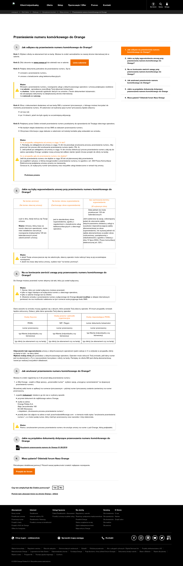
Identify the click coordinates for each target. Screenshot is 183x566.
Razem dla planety (160, 551)
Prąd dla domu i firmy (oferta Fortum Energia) (100, 551)
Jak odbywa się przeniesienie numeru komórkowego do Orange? (143, 51)
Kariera (117, 516)
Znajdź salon (119, 519)
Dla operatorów (108, 516)
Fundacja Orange (76, 551)
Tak (55, 488)
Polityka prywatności (97, 548)
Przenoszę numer (17, 519)
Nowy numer (16, 513)
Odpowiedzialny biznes (59, 551)
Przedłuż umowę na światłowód (40, 522)
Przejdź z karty (16, 522)
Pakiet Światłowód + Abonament (63, 513)
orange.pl (15, 12)
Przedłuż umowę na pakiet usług (63, 516)
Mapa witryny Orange (83, 528)
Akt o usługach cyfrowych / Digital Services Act (123, 548)
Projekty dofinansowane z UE (152, 548)
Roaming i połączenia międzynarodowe (89, 516)
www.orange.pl (40, 62)
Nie (61, 488)
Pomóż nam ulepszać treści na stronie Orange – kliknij (35, 494)
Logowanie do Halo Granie (39, 551)
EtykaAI (84, 548)
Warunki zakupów (50, 548)
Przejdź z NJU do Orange (20, 525)
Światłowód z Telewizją (37, 519)
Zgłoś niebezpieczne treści (85, 525)
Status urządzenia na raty (84, 522)
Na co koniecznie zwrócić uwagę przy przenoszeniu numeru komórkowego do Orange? (144, 71)
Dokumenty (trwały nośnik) (127, 551)
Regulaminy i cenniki (83, 513)
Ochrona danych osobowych (68, 548)
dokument (27, 395)
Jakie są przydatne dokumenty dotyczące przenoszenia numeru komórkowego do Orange (147, 90)
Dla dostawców (108, 519)
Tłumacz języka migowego (44, 554)
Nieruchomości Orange (19, 551)
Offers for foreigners (18, 528)
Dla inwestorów (108, 513)
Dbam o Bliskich (145, 551)
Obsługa (35, 12)
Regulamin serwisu (34, 548)
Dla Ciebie (25, 12)
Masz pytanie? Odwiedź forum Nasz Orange (146, 98)
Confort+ (59, 554)
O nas (117, 513)
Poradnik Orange (81, 519)
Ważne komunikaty (18, 548)
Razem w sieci (16, 554)
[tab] (67, 175)
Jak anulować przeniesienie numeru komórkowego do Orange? (142, 81)
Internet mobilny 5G (36, 516)
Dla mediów (107, 522)
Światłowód (34, 513)
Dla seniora (107, 525)
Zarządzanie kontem (49, 12)
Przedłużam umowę (18, 516)
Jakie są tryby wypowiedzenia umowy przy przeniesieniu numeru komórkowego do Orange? (145, 60)
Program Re (28, 554)
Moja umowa (64, 12)
